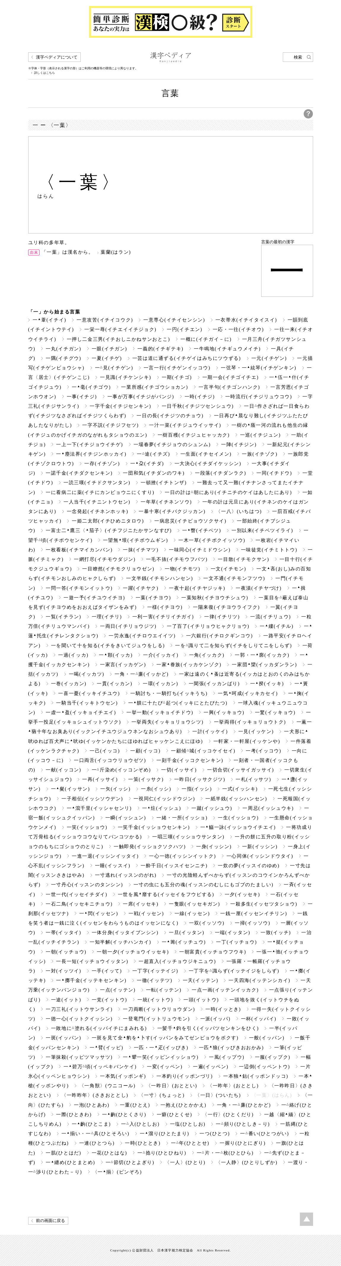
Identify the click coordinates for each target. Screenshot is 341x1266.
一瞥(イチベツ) (201, 530)
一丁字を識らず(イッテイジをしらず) (234, 970)
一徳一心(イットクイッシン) (79, 1018)
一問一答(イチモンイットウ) (79, 588)
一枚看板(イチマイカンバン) (79, 549)
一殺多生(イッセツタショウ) (263, 903)
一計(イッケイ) (210, 731)
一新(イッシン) (260, 846)
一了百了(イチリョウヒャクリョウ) (208, 626)
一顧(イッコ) (145, 750)
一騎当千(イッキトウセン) (87, 702)
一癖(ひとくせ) (174, 1114)
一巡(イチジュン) (260, 434)
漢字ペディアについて (56, 57)
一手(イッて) (107, 970)
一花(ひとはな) (109, 1152)
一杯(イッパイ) (259, 1018)
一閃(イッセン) (98, 913)
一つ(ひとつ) (214, 1133)
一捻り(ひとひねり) (161, 1152)
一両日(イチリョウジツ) (128, 626)
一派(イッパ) (215, 1018)
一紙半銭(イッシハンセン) (236, 798)
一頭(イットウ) (201, 999)
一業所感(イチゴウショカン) (154, 387)
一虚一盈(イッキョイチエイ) (81, 712)
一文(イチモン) (228, 568)
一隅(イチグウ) (63, 358)
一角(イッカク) (207, 655)
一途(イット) (66, 999)
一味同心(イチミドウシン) (200, 549)
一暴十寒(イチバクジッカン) (172, 511)
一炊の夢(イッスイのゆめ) (249, 865)
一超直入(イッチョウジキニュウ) (177, 961)
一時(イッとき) (223, 1009)
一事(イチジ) (82, 396)
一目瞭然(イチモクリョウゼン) (118, 568)
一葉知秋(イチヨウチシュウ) (214, 597)
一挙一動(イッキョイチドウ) (159, 712)
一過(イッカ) (73, 655)
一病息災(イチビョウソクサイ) (190, 520)
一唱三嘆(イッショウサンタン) (188, 836)
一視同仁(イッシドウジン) (164, 798)
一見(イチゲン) (114, 367)
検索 (298, 57)
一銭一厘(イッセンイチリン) (253, 913)
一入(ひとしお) (140, 1124)
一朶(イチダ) (147, 463)
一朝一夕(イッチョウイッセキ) (133, 951)
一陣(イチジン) (239, 444)
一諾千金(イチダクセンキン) (79, 473)
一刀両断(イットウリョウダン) (159, 1009)
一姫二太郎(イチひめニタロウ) (108, 520)
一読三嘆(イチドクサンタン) (97, 482)
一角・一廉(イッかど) (142, 674)
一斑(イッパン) (63, 1037)
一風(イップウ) (227, 1057)
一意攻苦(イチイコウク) (105, 319)
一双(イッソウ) (207, 922)
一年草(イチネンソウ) (166, 501)
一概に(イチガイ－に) (205, 339)
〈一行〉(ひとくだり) (227, 1114)
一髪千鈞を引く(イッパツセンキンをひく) (208, 1028)
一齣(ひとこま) (91, 1124)
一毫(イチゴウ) (91, 387)
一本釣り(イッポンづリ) (184, 1076)
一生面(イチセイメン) (205, 453)
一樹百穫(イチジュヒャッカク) (194, 434)
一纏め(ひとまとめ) (70, 1162)
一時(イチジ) (200, 396)
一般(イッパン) (267, 1037)
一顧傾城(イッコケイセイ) (203, 750)
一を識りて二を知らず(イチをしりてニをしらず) (233, 645)
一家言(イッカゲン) (123, 664)
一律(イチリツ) (222, 616)
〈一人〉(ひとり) (185, 1162)
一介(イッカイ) (161, 655)
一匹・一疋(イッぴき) (161, 1047)
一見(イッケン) (256, 731)
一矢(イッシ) (115, 788)
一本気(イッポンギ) (123, 1076)
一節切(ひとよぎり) (130, 1162)
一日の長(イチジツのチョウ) (170, 415)
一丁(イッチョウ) (236, 942)
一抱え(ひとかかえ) (184, 1104)
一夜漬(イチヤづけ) (259, 588)
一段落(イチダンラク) (220, 473)
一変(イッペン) (165, 1066)
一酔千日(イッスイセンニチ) (174, 865)
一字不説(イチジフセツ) (110, 425)
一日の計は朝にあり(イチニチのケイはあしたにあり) (228, 492)
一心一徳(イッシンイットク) (182, 856)
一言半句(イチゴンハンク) (229, 387)
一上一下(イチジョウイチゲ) (89, 444)
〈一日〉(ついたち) (218, 1095)
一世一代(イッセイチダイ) (76, 894)
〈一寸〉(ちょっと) (162, 1095)
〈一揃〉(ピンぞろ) (117, 1171)
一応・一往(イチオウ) (238, 329)
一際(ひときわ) (74, 1114)
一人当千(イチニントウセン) (97, 501)
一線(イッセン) (192, 913)
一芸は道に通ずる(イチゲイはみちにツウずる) (186, 358)
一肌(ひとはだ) (63, 1152)
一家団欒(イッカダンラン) (264, 664)
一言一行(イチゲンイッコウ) (177, 367)
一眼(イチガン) (109, 348)
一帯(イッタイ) (63, 932)
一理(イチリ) (107, 616)
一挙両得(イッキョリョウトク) (250, 721)
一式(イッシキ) (240, 788)
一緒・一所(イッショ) (181, 817)
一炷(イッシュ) (161, 808)
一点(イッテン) (118, 989)
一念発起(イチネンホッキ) (98, 511)
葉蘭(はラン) (116, 252)
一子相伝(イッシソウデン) (92, 798)
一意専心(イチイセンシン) (174, 319)
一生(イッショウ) (238, 817)
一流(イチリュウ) (270, 616)
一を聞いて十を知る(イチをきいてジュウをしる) (108, 645)
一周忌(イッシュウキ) (268, 808)
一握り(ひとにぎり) (243, 1143)
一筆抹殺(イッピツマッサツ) (79, 1057)
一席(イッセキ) (140, 903)
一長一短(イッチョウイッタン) (92, 961)
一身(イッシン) (214, 846)
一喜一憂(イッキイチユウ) (89, 693)
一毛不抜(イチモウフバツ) (177, 559)
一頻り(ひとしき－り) (243, 1124)
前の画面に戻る (50, 1220)
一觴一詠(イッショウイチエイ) (238, 827)
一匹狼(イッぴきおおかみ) (231, 1047)
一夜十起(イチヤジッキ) (197, 588)
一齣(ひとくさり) (124, 1114)
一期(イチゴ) (177, 377)
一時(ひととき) (143, 1143)
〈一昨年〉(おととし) (232, 1085)
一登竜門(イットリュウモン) (156, 1018)
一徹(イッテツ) (154, 980)
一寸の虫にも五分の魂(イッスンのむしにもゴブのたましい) (204, 884)
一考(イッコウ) (263, 750)
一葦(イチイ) (49, 319)
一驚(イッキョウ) (275, 712)
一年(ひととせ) (190, 1143)
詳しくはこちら (44, 72)
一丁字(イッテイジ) (155, 970)
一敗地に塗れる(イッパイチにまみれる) (99, 1028)
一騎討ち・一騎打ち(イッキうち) (168, 693)
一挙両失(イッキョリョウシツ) (167, 721)
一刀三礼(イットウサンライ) (79, 1009)
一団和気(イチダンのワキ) (154, 473)
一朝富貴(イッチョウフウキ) (212, 951)
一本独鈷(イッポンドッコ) (255, 1076)
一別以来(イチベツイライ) (262, 530)
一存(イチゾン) (102, 463)
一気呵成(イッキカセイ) (248, 693)
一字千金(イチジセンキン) (120, 406)
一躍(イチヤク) (140, 588)
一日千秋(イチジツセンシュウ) (198, 406)
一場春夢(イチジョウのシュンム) (172, 444)
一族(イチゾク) (259, 453)
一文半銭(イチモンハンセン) (159, 578)
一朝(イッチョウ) (66, 951)
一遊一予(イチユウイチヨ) (94, 597)
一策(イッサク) (146, 779)
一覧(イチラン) (63, 616)
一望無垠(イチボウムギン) (135, 540)
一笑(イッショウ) (87, 827)
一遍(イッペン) (211, 1066)
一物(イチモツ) (182, 568)
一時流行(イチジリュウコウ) (258, 396)
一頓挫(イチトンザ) (164, 482)
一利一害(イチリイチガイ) (163, 616)
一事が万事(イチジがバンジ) (140, 396)
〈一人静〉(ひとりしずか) (246, 1162)
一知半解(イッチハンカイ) (120, 942)
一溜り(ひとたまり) (164, 1133)
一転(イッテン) (164, 989)
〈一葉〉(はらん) (271, 1095)
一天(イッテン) (200, 980)
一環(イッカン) (160, 683)
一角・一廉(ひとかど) (244, 1104)
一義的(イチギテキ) (160, 348)
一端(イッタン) (232, 932)
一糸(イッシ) (156, 788)
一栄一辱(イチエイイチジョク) (120, 329)
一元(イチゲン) (269, 358)
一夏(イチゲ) (107, 358)
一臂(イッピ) (106, 1047)
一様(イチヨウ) (165, 607)
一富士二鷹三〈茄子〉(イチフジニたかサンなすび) (109, 530)
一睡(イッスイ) (113, 865)
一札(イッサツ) (253, 779)
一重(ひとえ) (135, 1104)
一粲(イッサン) (70, 788)
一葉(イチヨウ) (153, 597)
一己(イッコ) (105, 750)
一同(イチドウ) (274, 473)
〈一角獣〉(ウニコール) (107, 1085)
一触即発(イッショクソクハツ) (150, 846)
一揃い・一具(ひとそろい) (95, 1133)
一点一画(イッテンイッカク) (225, 989)
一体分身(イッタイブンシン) (125, 932)
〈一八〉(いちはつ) (239, 511)
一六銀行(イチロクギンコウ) (219, 635)
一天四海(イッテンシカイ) (259, 980)
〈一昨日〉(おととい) (171, 1085)
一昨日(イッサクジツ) (199, 779)
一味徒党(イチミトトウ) (269, 549)
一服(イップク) (273, 1057)
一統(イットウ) (155, 999)
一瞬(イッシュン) (125, 817)
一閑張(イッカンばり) (214, 683)
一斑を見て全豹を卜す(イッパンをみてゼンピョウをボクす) (165, 1037)
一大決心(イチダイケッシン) (208, 463)
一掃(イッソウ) (252, 922)
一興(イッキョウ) (224, 712)
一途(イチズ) (153, 453)
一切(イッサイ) (179, 769)
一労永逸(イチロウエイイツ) (142, 635)
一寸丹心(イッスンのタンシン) (87, 884)
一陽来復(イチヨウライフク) (226, 607)
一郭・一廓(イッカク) (262, 655)
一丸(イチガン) (63, 348)
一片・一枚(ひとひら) (225, 1152)
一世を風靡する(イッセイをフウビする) (166, 894)
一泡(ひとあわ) (92, 1104)
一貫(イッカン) (114, 683)
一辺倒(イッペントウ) (264, 1066)
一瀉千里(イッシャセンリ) (99, 808)
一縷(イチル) (277, 626)
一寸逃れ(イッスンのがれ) (126, 875)
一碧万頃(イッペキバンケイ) (100, 1066)
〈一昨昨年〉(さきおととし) (94, 1095)
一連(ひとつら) (97, 1143)
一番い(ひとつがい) (264, 1133)
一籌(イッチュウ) (184, 942)
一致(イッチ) (276, 932)
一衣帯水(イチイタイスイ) (246, 319)
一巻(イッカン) (69, 683)
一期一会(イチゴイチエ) (230, 377)
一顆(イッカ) (116, 655)
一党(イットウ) (109, 999)
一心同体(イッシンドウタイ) (259, 856)
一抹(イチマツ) (140, 549)
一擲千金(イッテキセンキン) (91, 980)
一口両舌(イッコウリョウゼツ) (110, 760)
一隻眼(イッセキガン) (194, 903)
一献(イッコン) (63, 769)
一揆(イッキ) (267, 683)
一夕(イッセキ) (242, 894)
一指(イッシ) (197, 788)
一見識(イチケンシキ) (125, 377)
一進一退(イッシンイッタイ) (105, 856)
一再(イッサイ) (100, 779)
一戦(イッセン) (146, 913)
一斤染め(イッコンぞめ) (121, 769)
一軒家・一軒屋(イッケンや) (246, 741)
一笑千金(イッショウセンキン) (154, 827)
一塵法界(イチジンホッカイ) (91, 453)
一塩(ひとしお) (188, 1124)
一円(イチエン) (184, 329)
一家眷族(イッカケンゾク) (188, 664)
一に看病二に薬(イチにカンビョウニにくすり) (100, 492)
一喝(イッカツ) (86, 674)
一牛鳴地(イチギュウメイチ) (227, 348)
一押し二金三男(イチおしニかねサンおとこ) (118, 339)
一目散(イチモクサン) (243, 559)
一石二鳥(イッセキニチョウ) (79, 903)
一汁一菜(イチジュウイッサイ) (185, 425)
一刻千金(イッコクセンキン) (189, 760)
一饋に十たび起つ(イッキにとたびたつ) (178, 702)
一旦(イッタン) (186, 932)
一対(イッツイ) (63, 970)
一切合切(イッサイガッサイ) (240, 769)
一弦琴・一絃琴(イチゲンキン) (258, 367)
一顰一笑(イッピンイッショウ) (161, 1057)
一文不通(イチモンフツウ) (234, 578)
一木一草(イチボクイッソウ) (211, 540)
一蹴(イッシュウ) (211, 808)
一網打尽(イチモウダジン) (105, 559)
